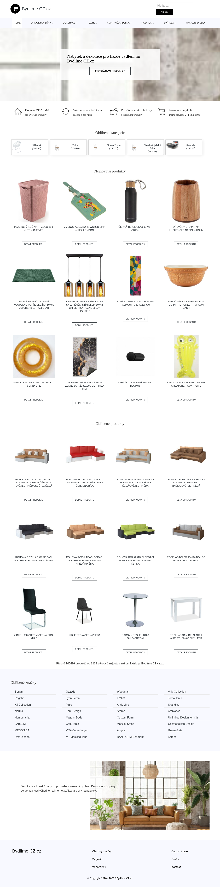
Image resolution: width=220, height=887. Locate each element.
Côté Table (72, 723)
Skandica (173, 704)
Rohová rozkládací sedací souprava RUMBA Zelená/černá (135, 560)
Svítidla (169, 22)
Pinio (69, 704)
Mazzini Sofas (125, 723)
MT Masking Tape (77, 736)
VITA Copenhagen (77, 730)
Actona (172, 736)
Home (17, 22)
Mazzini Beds (74, 717)
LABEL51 (20, 723)
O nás (175, 859)
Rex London (22, 736)
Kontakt (176, 867)
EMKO (121, 698)
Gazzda (70, 691)
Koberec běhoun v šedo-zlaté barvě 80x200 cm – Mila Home (84, 385)
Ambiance (174, 711)
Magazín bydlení (196, 22)
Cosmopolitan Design (181, 723)
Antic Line (123, 704)
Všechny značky (102, 851)
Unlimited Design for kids (183, 717)
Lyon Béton (73, 698)
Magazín (97, 859)
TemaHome (175, 698)
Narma (19, 711)
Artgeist (121, 730)
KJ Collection (23, 704)
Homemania (22, 717)
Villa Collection (177, 691)
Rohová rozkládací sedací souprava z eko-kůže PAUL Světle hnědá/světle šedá (33, 482)
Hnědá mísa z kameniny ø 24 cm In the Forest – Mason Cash (186, 304)
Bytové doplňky (41, 22)
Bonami (19, 691)
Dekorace (69, 22)
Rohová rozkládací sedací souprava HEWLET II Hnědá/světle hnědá (186, 482)
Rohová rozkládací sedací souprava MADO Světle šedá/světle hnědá (135, 482)
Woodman (123, 691)
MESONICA (22, 730)
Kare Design (73, 711)
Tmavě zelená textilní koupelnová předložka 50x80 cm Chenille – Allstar (34, 304)
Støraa (121, 711)
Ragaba (19, 698)
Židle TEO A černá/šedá (84, 635)
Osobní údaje (179, 851)
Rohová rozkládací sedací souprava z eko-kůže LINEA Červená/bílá (84, 482)
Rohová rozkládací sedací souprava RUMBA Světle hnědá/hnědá (84, 560)
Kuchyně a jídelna (118, 22)
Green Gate (175, 730)
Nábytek (147, 22)
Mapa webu (99, 867)
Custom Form (125, 717)
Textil (91, 22)
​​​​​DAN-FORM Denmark (130, 736)
